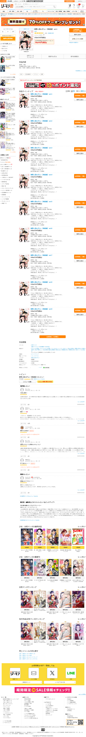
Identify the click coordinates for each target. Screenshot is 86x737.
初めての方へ (5, 48)
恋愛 (42, 74)
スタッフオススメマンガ (7, 188)
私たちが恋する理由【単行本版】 (10, 57)
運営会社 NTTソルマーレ (69, 726)
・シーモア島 (48, 704)
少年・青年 (11, 11)
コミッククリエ (53, 14)
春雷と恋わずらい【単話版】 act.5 (41, 201)
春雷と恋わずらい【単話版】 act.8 (41, 282)
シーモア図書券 (5, 199)
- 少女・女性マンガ (7, 702)
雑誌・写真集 (66, 11)
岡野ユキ (78, 645)
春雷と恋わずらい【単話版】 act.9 (41, 309)
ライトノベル (51, 11)
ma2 (6, 82)
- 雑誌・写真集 (6, 708)
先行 (21, 74)
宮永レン (50, 551)
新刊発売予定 (4, 160)
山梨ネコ (11, 108)
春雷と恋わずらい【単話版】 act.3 (41, 148)
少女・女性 (19, 11)
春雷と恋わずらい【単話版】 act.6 (41, 228)
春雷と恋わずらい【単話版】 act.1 (41, 94)
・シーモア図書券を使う (29, 713)
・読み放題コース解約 (28, 710)
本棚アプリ (4, 203)
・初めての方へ (48, 707)
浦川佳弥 (27, 551)
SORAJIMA (8, 138)
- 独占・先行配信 (7, 714)
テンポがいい (64, 348)
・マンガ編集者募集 (71, 702)
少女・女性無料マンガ (6, 166)
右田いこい (65, 613)
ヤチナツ (39, 551)
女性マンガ (37, 14)
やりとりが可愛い (35, 348)
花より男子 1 (78, 550)
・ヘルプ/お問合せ (49, 705)
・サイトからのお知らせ (29, 716)
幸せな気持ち (71, 348)
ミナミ (39, 581)
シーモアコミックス (35, 11)
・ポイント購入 (27, 700)
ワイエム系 (65, 551)
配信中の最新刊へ (74, 42)
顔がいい (78, 349)
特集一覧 (4, 186)
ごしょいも (54, 551)
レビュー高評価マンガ (7, 190)
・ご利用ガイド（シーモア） (51, 708)
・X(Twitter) (69, 710)
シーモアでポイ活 (6, 179)
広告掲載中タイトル (6, 192)
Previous (20, 539)
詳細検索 (4, 194)
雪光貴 (7, 108)
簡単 (73, 91)
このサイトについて (55, 726)
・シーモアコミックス (71, 703)
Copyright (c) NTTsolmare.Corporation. (43, 735)
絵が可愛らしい (39, 349)
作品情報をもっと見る (81, 70)
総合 (4, 11)
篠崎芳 (10, 120)
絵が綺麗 (45, 349)
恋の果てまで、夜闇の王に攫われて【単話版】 (10, 90)
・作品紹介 (68, 699)
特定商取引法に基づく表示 (45, 726)
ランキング (5, 162)
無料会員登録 (69, 1)
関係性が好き (72, 349)
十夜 (7, 147)
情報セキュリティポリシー (34, 726)
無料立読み (26, 578)
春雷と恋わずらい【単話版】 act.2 (41, 121)
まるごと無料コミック (6, 164)
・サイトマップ (48, 715)
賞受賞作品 (4, 181)
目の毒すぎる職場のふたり (10, 80)
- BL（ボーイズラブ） (8, 703)
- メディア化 (6, 716)
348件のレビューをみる (39, 379)
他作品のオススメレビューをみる (30, 520)
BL (27, 11)
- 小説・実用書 (6, 710)
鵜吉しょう (8, 118)
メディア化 (74, 11)
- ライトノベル (6, 706)
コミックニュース (6, 196)
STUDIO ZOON (42, 610)
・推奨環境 (47, 713)
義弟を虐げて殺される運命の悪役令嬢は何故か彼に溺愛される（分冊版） (10, 105)
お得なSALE (4, 173)
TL (43, 11)
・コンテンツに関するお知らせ (30, 718)
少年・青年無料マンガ (6, 168)
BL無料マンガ (4, 171)
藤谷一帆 (7, 92)
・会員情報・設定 (27, 703)
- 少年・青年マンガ (7, 700)
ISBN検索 (62, 726)
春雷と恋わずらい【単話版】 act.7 (41, 255)
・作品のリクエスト (49, 711)
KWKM (13, 120)
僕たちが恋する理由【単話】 (10, 66)
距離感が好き (65, 349)
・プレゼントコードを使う (29, 715)
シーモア (3, 1)
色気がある (58, 349)
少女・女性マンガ (29, 14)
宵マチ (10, 147)
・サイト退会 (26, 711)
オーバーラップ (44, 14)
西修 (7, 127)
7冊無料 (65, 547)
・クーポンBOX (27, 706)
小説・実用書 (59, 11)
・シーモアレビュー (6, 722)
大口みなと (52, 581)
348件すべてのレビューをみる (29, 496)
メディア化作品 (5, 184)
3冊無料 (53, 547)
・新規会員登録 (27, 699)
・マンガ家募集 (69, 700)
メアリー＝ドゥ (76, 613)
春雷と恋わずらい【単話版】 (65, 14)
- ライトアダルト (7, 717)
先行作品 (47, 346)
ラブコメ (36, 74)
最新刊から (83, 91)
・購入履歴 (26, 704)
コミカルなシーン (56, 348)
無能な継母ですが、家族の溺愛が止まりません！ (10, 135)
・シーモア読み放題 (6, 721)
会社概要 (13, 726)
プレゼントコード (6, 201)
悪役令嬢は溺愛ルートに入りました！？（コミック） (10, 145)
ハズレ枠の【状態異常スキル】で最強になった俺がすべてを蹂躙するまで (10, 115)
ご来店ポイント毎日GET (7, 177)
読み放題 (10, 1)
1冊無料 (27, 547)
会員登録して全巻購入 (52, 336)
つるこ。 (8, 137)
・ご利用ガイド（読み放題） (51, 710)
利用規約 (17, 726)
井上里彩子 (75, 581)
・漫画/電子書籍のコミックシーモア (10, 699)
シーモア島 (22, 1)
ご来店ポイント (26, 682)
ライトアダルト (82, 11)
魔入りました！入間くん (10, 125)
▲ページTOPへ (82, 694)
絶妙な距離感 (51, 349)
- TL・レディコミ (7, 705)
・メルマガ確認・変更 (28, 702)
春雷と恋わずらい (35, 357)
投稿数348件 (44, 33)
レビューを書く (38, 35)
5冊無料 (78, 547)
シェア (40, 367)
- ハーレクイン (6, 711)
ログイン (80, 1)
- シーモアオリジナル (8, 713)
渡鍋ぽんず (36, 610)
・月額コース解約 (27, 708)
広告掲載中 (28, 74)
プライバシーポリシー (24, 726)
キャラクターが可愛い (45, 348)
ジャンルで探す (19, 6)
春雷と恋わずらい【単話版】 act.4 (41, 174)
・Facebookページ (70, 709)
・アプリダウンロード (50, 699)
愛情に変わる (78, 348)
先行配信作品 (5, 175)
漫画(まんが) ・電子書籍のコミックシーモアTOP (12, 14)
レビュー (16, 1)
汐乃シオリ (11, 148)
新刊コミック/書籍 (5, 157)
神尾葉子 (78, 551)
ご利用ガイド (5, 46)
